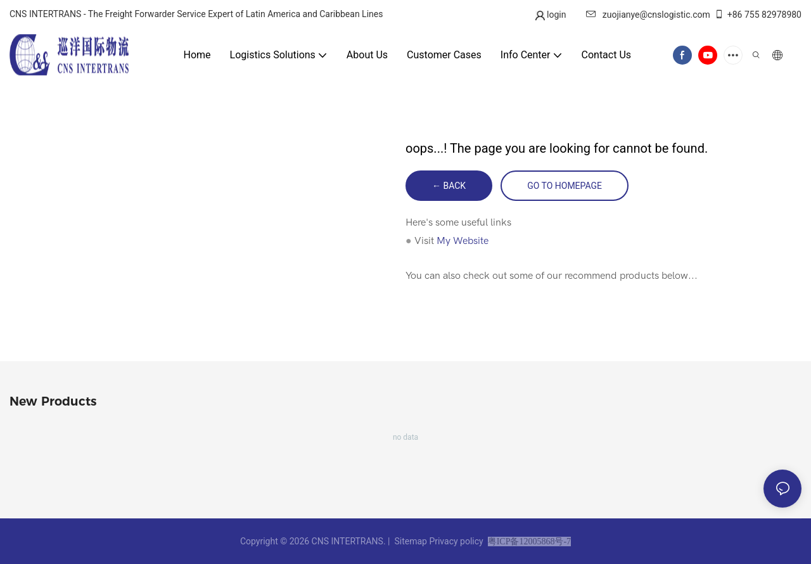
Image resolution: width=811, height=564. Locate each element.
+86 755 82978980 (757, 15)
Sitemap (410, 541)
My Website (463, 241)
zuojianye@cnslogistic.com (648, 15)
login (555, 15)
